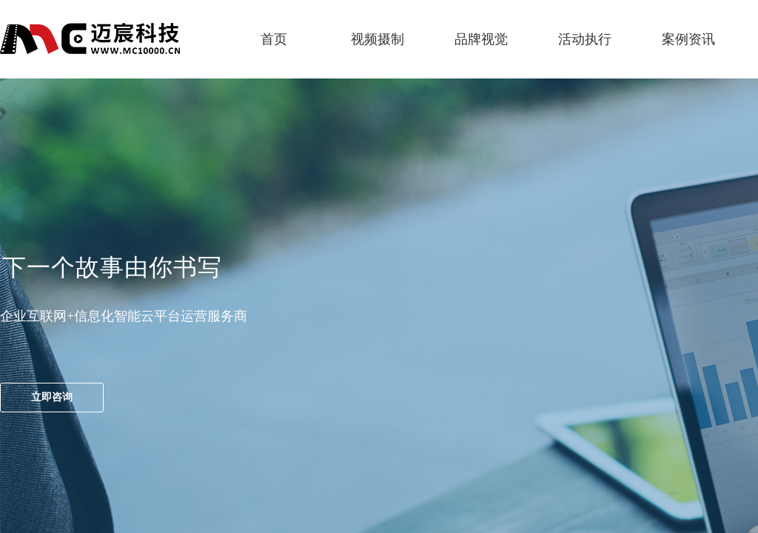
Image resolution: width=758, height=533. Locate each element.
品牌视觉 (481, 39)
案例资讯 (688, 39)
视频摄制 (377, 39)
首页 (274, 39)
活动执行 (584, 39)
